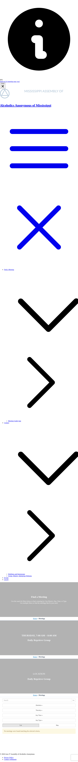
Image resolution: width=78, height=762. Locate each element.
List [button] (21, 725)
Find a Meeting (9, 269)
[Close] (2, 85)
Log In (6, 579)
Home (35, 618)
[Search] (36, 700)
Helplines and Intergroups (16, 574)
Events (6, 578)
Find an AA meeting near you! (10, 81)
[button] (39, 705)
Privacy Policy (9, 757)
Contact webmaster (10, 759)
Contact (6, 423)
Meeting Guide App (14, 421)
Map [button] (57, 725)
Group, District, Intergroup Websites (20, 576)
